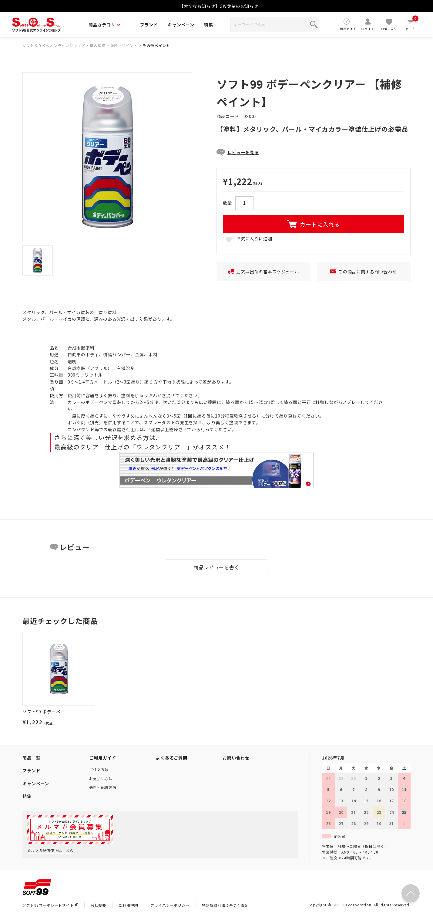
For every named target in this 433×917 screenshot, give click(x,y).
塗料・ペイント (124, 45)
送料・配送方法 (102, 787)
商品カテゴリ (104, 25)
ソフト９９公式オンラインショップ (53, 45)
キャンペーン (181, 25)
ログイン (367, 24)
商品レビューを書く (216, 567)
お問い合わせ (236, 758)
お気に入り (389, 24)
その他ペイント (156, 45)
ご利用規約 (128, 905)
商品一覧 (31, 758)
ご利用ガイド (346, 24)
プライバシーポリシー (169, 905)
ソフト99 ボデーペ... (43, 712)
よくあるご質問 (171, 758)
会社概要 (98, 905)
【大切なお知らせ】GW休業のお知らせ (218, 6)
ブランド (149, 25)
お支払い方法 (100, 778)
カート (410, 24)
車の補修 (97, 45)
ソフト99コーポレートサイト (50, 905)
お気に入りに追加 (247, 239)
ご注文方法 (99, 769)
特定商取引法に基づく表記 (225, 905)
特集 (208, 25)
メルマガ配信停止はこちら (50, 850)
